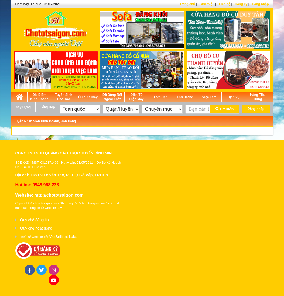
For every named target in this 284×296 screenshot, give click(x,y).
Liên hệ (224, 4)
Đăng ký (241, 4)
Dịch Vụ (233, 97)
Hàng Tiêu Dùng (258, 97)
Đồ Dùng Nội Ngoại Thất (112, 97)
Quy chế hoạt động (36, 228)
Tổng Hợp (47, 107)
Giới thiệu (207, 4)
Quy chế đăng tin (34, 220)
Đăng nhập (260, 4)
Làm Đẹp (160, 97)
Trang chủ (187, 4)
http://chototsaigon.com (58, 195)
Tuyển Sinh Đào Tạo (63, 97)
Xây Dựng (23, 107)
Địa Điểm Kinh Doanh (39, 97)
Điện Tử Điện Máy (136, 97)
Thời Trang (185, 97)
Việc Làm (209, 97)
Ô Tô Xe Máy (88, 97)
